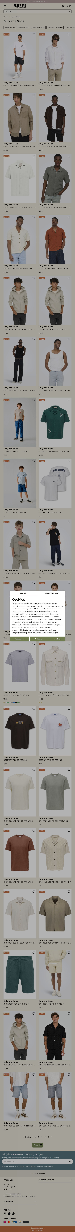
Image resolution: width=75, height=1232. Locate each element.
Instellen (56, 639)
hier (23, 627)
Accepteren (20, 639)
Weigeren (39, 639)
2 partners (20, 611)
